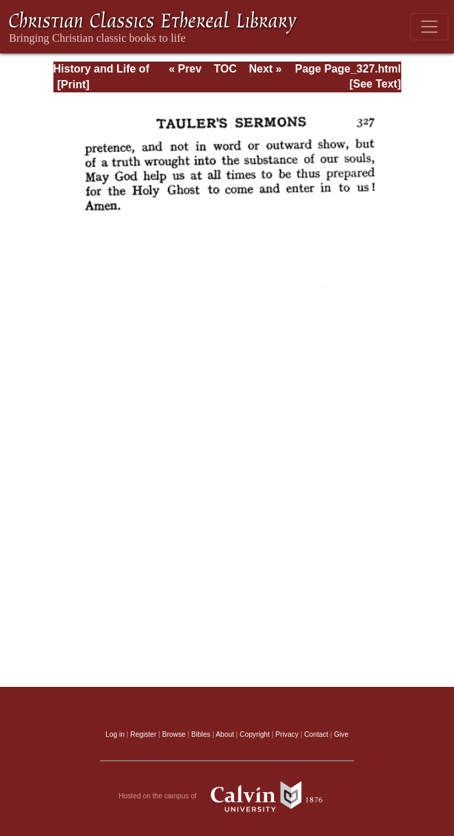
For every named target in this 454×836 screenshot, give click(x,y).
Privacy (287, 734)
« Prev (184, 69)
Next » (265, 69)
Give (341, 734)
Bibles (200, 734)
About (225, 734)
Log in (115, 734)
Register (143, 734)
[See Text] (375, 84)
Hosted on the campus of (227, 796)
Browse (174, 734)
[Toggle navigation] (429, 26)
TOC (225, 69)
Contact (316, 734)
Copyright (255, 734)
